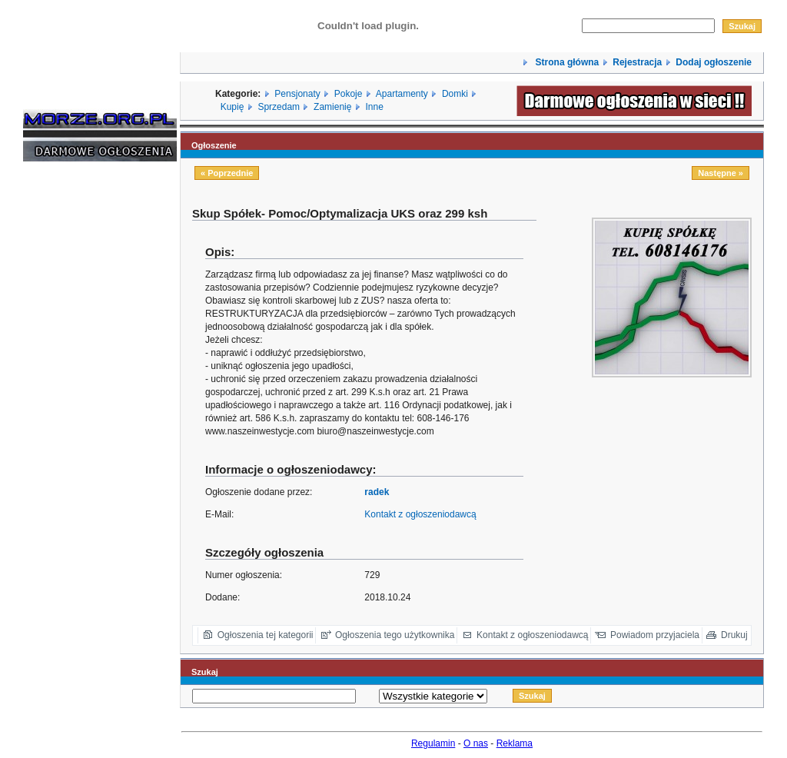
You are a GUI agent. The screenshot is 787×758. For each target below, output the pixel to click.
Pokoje (348, 93)
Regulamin (433, 743)
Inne (374, 106)
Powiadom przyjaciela (654, 635)
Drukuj (734, 635)
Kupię (232, 106)
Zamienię (332, 106)
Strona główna (566, 62)
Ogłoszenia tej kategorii (266, 635)
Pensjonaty (297, 93)
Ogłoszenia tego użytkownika (394, 635)
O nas (475, 743)
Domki (455, 93)
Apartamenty (402, 93)
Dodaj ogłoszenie (714, 62)
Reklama (514, 743)
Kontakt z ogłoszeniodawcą (420, 514)
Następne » (720, 173)
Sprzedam (278, 106)
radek (376, 492)
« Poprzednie (227, 173)
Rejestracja (637, 62)
